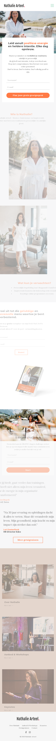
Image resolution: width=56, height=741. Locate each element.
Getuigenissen (24, 728)
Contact (34, 728)
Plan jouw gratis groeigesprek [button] (28, 95)
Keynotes (43, 725)
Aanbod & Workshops (29, 725)
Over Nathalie (14, 725)
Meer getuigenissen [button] (28, 540)
